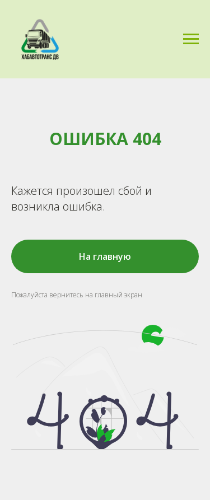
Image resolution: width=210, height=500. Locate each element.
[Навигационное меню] (191, 39)
